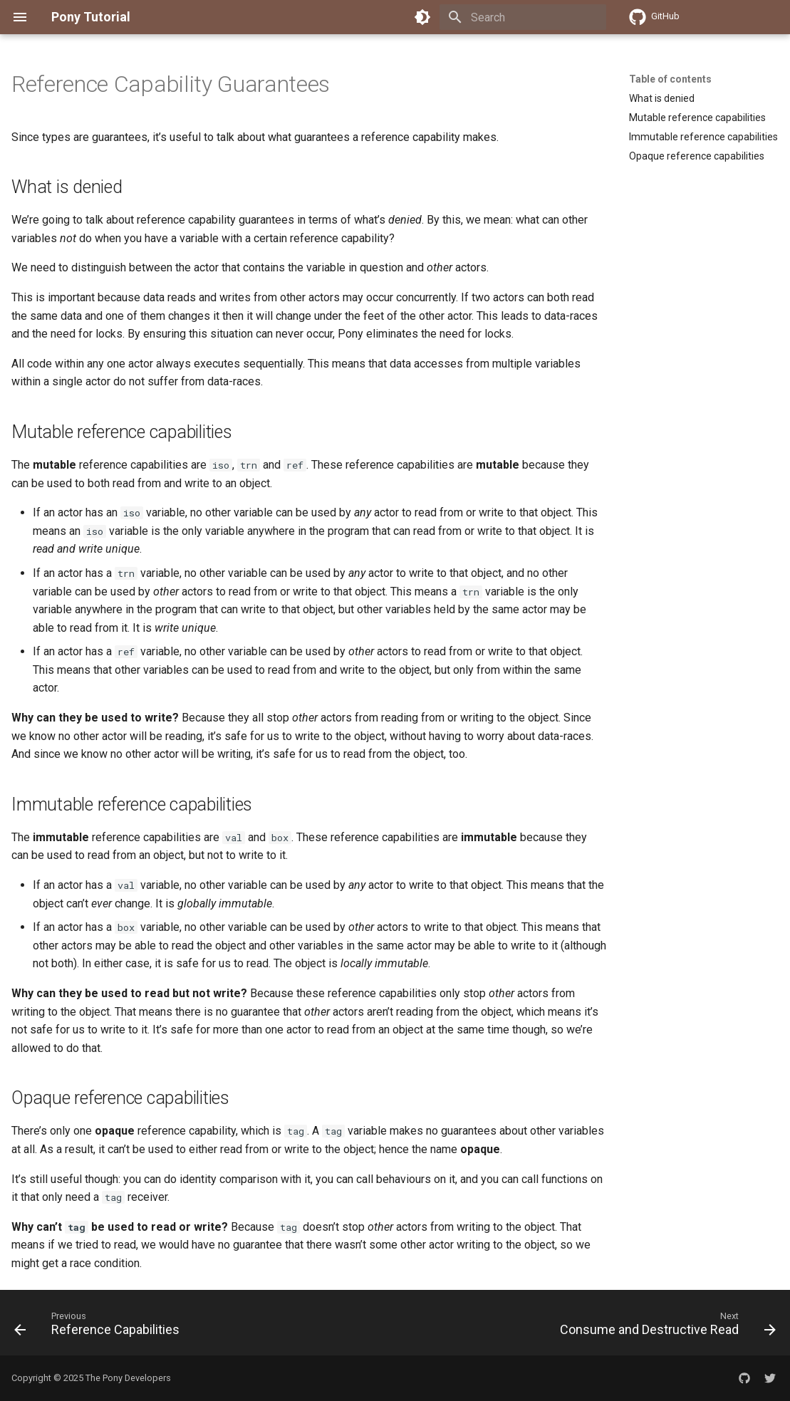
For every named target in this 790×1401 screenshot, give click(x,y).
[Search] (523, 17)
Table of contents (670, 79)
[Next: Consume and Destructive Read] (664, 1327)
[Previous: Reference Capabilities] (100, 1327)
